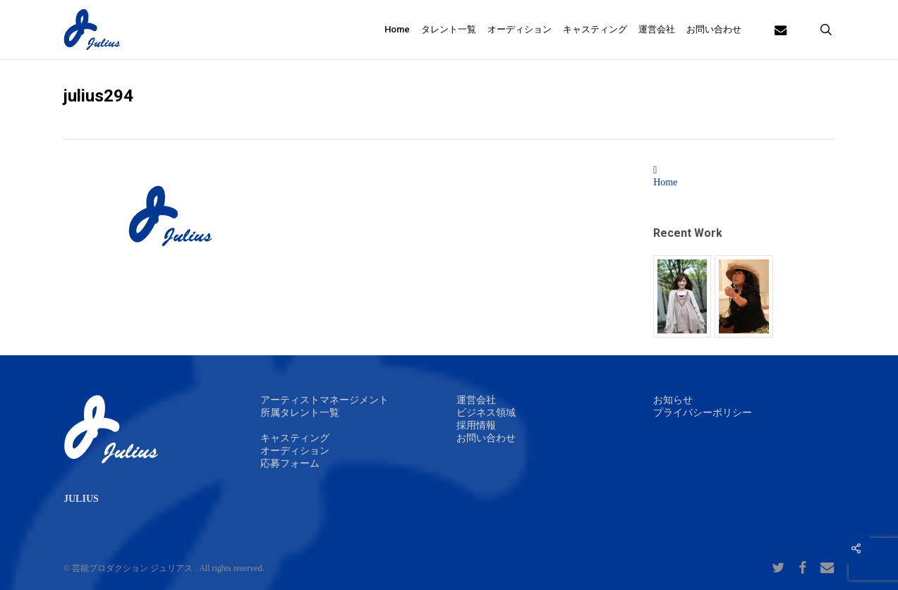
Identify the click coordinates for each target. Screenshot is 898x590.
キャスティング (294, 438)
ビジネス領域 (486, 412)
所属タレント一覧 (299, 412)
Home (665, 182)
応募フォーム (290, 463)
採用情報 (476, 425)
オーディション (294, 450)
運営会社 (476, 400)
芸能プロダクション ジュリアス (132, 568)
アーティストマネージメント (324, 400)
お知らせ (673, 400)
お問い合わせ (486, 438)
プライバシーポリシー (702, 412)
